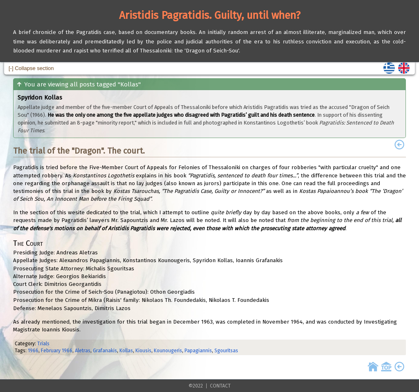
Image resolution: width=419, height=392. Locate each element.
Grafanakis (105, 350)
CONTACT (220, 386)
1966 (33, 350)
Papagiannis (198, 350)
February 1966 (56, 350)
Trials (43, 344)
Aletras (82, 350)
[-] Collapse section (31, 68)
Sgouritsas (226, 350)
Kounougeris (168, 350)
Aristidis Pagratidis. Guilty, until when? (209, 15)
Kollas (126, 350)
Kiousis (143, 350)
